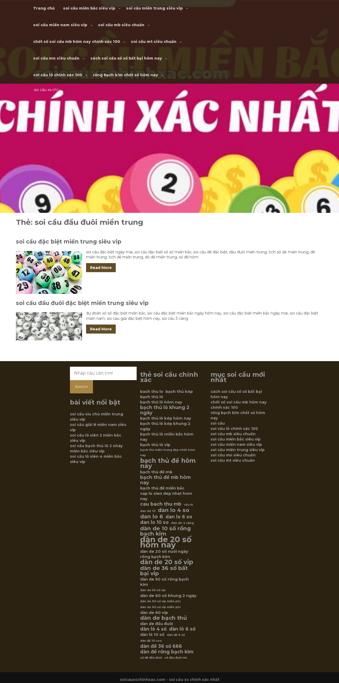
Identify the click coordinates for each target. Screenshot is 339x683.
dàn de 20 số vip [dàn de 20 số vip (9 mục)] (166, 562)
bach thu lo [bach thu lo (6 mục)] (151, 391)
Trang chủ (44, 8)
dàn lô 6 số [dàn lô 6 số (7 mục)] (182, 629)
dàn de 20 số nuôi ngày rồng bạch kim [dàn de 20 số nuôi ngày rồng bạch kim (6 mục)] (164, 554)
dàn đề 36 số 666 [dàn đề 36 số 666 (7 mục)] (161, 646)
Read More (101, 267)
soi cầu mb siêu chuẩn (121, 25)
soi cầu (218, 423)
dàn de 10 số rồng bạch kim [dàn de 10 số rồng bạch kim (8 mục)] (165, 531)
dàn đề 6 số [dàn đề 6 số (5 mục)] (176, 635)
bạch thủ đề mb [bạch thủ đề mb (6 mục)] (156, 472)
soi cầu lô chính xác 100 (57, 75)
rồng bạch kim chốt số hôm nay (125, 75)
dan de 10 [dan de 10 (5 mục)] (147, 511)
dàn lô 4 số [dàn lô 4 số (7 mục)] (153, 629)
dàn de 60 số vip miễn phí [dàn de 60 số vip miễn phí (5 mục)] (160, 601)
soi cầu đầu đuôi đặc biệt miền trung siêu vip (82, 303)
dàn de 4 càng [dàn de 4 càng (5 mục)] (182, 523)
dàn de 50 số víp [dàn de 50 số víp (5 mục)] (153, 590)
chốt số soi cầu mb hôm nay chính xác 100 (76, 41)
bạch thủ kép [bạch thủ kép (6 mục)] (179, 391)
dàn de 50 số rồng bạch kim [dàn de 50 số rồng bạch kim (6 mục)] (164, 582)
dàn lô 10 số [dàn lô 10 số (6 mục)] (152, 634)
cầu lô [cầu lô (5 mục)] (188, 504)
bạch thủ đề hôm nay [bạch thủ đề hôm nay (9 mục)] (168, 463)
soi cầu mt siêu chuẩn (153, 41)
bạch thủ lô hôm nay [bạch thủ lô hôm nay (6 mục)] (161, 402)
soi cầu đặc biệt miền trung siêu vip (68, 241)
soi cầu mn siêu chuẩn (56, 58)
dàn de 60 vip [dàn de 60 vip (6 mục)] (154, 612)
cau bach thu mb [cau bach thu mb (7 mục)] (160, 504)
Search (81, 387)
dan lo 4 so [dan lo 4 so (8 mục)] (173, 510)
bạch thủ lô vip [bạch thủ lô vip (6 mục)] (155, 444)
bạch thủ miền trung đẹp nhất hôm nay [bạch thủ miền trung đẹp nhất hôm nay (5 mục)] (167, 452)
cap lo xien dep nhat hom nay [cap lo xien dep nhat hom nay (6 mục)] (166, 496)
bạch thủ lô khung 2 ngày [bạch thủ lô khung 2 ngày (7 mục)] (164, 410)
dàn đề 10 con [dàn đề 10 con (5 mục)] (151, 640)
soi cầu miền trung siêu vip (154, 8)
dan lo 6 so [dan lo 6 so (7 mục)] (179, 516)
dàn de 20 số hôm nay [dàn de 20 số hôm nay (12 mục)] (165, 542)
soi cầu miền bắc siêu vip (89, 8)
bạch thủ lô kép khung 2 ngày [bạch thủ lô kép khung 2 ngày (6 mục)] (165, 426)
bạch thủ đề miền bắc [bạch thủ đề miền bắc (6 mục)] (162, 488)
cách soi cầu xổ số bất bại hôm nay (126, 58)
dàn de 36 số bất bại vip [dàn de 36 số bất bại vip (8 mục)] (164, 570)
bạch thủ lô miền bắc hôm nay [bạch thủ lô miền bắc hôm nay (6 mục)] (167, 437)
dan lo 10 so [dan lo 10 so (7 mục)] (154, 522)
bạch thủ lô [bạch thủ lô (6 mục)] (151, 396)
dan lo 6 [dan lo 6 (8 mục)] (151, 516)
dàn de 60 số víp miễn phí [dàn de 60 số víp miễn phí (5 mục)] (160, 607)
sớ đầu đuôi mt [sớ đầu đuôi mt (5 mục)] (175, 657)
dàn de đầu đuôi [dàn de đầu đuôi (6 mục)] (156, 623)
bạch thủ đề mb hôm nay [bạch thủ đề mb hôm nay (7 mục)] (165, 480)
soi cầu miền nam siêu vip (60, 25)
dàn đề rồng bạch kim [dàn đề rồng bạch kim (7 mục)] (166, 651)
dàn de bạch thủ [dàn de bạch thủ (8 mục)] (163, 618)
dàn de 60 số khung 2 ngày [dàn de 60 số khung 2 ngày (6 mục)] (168, 595)
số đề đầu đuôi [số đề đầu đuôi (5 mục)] (151, 657)
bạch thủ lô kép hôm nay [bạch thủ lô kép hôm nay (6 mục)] (165, 418)
